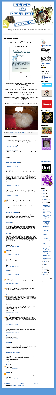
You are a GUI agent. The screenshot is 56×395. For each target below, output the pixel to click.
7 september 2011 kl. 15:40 (12, 283)
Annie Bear (8, 315)
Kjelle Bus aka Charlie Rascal (12, 139)
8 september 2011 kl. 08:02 (12, 361)
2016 (44, 190)
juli (44, 262)
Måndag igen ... (46, 211)
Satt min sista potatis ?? (46, 249)
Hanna (7, 270)
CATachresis (9, 222)
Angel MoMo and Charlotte (12, 352)
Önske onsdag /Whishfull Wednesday (46, 222)
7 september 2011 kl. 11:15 (12, 158)
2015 (44, 191)
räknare (43, 68)
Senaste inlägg (7, 383)
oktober (45, 202)
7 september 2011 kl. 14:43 (12, 266)
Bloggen (5, 33)
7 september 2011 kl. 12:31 (12, 218)
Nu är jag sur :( (46, 255)
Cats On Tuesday (47, 209)
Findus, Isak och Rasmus (11, 335)
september (46, 204)
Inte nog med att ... (47, 208)
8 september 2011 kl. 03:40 (12, 348)
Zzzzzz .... (45, 256)
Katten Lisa (8, 294)
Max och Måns (9, 278)
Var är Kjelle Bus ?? (47, 259)
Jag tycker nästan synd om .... (47, 219)
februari (45, 270)
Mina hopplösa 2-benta (47, 213)
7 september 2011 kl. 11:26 (12, 166)
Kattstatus (22, 43)
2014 (44, 193)
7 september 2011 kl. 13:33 (12, 230)
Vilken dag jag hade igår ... (47, 244)
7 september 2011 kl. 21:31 (12, 338)
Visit (46, 161)
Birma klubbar (12, 33)
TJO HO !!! (45, 230)
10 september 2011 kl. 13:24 (12, 378)
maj (44, 266)
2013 (44, 194)
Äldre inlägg (35, 383)
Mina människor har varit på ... (46, 228)
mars (45, 269)
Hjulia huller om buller (11, 150)
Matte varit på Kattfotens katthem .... (46, 241)
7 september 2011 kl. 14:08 (12, 254)
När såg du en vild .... (47, 252)
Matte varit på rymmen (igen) (47, 247)
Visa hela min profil (45, 63)
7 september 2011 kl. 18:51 (12, 312)
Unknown (8, 286)
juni (44, 264)
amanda (8, 250)
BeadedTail (8, 342)
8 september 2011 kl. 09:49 (12, 368)
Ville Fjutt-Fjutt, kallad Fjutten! (13, 162)
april (45, 267)
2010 (44, 274)
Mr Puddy (8, 170)
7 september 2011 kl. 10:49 (12, 146)
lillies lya (8, 233)
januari (45, 272)
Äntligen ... (45, 234)
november (46, 201)
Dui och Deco (9, 328)
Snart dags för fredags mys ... (46, 206)
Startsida (22, 383)
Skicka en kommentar (10, 381)
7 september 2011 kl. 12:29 (12, 208)
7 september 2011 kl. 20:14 (12, 332)
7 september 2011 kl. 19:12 (12, 324)
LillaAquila (8, 199)
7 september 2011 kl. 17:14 (12, 301)
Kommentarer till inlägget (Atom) (18, 385)
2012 (44, 196)
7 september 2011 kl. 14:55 (12, 274)
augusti (45, 261)
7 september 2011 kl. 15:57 (12, 291)
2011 (44, 198)
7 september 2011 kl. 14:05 (12, 246)
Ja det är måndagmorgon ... (47, 238)
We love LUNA (9, 258)
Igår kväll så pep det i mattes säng (47, 232)
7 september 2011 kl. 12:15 (12, 195)
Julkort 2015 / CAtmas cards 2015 (24, 33)
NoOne (7, 364)
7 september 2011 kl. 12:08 (12, 185)
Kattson (8, 189)
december (46, 199)
